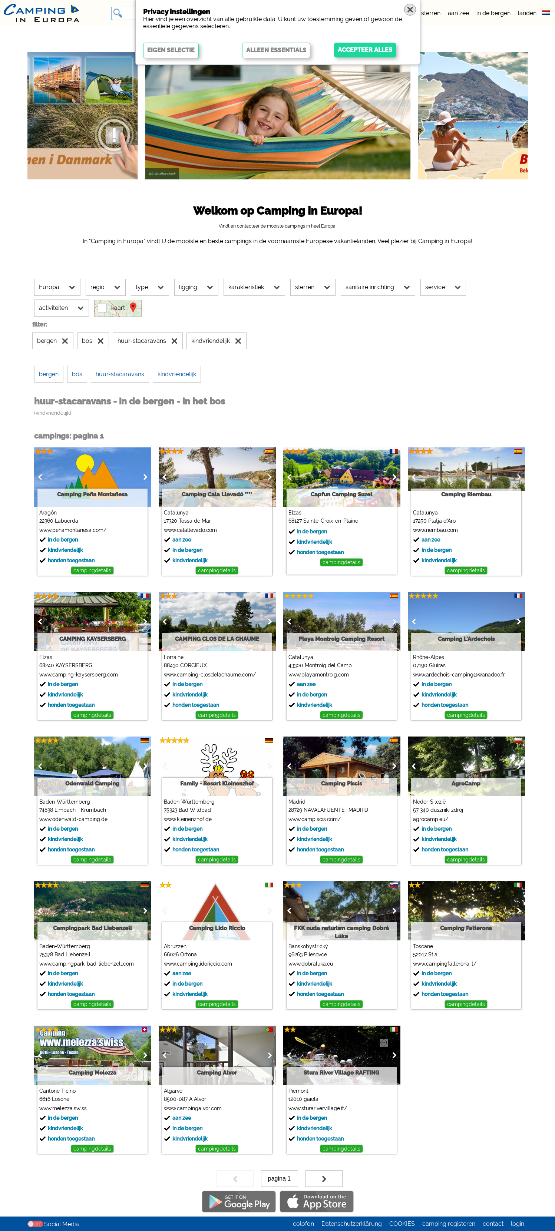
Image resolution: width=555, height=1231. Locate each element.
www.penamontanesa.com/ (72, 530)
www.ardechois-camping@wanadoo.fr (459, 675)
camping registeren (448, 1223)
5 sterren (428, 13)
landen (527, 13)
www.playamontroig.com (318, 675)
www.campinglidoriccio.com (198, 964)
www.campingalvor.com (193, 1108)
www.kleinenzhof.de (188, 819)
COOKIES (402, 1223)
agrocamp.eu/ (430, 819)
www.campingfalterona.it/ (444, 964)
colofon (303, 1223)
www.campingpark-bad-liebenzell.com (86, 964)
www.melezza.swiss (63, 1108)
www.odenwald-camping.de (73, 819)
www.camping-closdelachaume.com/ (210, 675)
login (517, 1223)
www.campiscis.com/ (314, 819)
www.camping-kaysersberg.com (78, 675)
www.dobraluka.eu (310, 964)
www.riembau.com (435, 530)
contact (493, 1223)
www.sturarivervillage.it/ (317, 1108)
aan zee (458, 13)
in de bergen (493, 13)
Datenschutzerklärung (351, 1223)
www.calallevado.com (190, 530)
